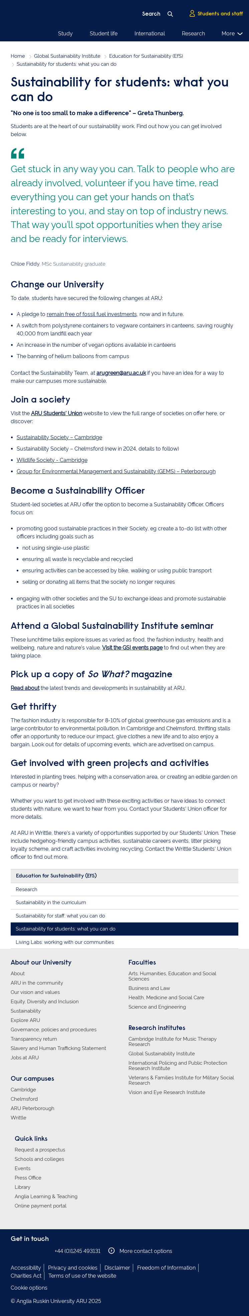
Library (22, 1187)
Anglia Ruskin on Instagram (25, 1250)
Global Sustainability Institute (67, 56)
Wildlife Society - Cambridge (52, 460)
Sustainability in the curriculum (51, 902)
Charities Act (26, 1276)
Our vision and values (35, 992)
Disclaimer (117, 1268)
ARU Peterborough (32, 1108)
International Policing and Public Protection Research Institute (178, 1065)
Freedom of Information (166, 1268)
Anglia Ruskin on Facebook (15, 1250)
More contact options (140, 1250)
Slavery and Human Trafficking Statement (58, 1048)
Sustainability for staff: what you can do (60, 916)
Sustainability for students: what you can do (65, 929)
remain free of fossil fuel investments (92, 314)
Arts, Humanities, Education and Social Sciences (172, 976)
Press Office (28, 1178)
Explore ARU (25, 1020)
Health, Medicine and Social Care (166, 998)
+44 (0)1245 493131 (77, 1251)
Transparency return (34, 1039)
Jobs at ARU (25, 1058)
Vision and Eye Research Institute (167, 1092)
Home (18, 56)
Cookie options (29, 1288)
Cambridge (23, 1090)
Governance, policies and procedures (53, 1030)
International (150, 33)
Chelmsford (24, 1099)
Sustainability (26, 1011)
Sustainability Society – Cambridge (59, 437)
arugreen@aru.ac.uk (121, 373)
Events (22, 1168)
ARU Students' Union (56, 413)
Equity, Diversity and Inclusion (45, 1002)
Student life (103, 33)
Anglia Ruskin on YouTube (45, 1250)
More (232, 33)
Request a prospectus (40, 1150)
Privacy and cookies (72, 1268)
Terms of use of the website (82, 1276)
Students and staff (216, 14)
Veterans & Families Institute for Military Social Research (181, 1080)
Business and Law (149, 988)
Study (65, 33)
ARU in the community (37, 983)
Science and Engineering (157, 1007)
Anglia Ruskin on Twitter (35, 1250)
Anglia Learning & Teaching (46, 1197)
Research (193, 33)
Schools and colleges (39, 1159)
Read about (25, 688)
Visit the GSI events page (132, 647)
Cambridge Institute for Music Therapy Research (173, 1041)
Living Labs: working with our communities (65, 942)
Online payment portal (40, 1206)
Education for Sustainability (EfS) (146, 56)
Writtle (18, 1118)
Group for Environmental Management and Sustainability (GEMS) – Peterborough (116, 471)
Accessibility (26, 1268)
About (18, 974)
